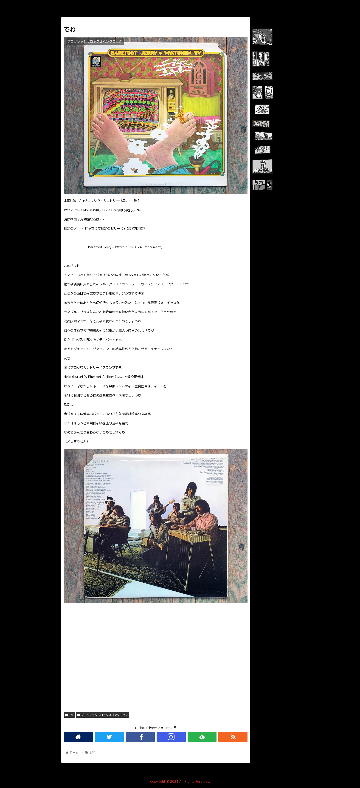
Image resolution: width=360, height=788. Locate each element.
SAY (69, 715)
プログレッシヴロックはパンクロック (102, 715)
